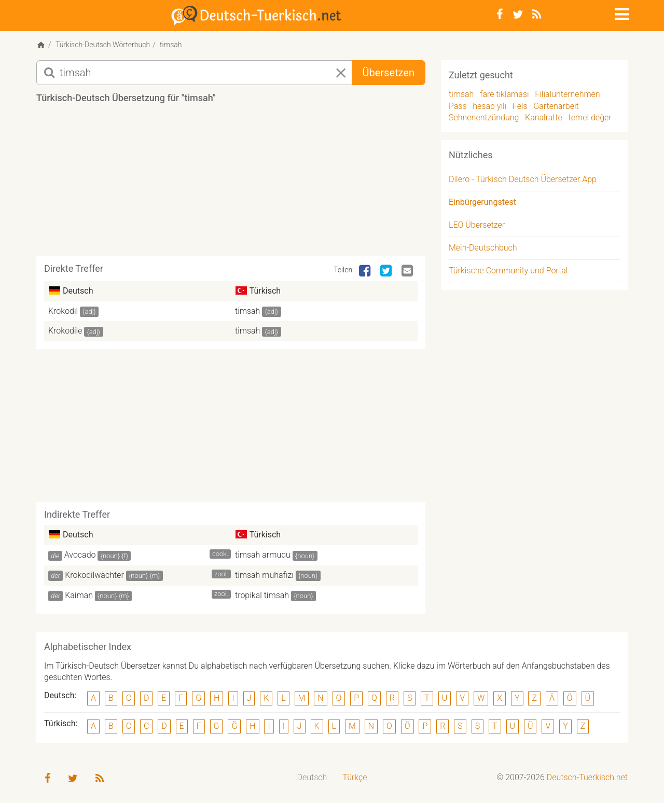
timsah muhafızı (264, 575)
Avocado (80, 555)
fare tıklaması (504, 94)
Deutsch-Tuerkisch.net (587, 777)
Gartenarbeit (555, 106)
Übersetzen (388, 72)
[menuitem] (312, 778)
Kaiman (79, 595)
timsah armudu (262, 555)
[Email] (408, 271)
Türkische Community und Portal (508, 270)
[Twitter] (518, 14)
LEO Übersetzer (477, 225)
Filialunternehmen (567, 94)
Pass (458, 106)
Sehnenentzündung (484, 117)
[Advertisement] (230, 183)
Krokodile (65, 331)
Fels (520, 106)
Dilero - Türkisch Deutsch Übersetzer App (523, 179)
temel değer (590, 117)
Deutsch (312, 777)
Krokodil (63, 311)
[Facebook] (500, 14)
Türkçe (354, 777)
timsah (247, 311)
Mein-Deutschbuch (483, 248)
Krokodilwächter (94, 575)
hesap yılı (489, 106)
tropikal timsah (262, 595)
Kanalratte (543, 117)
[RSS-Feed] (537, 14)
